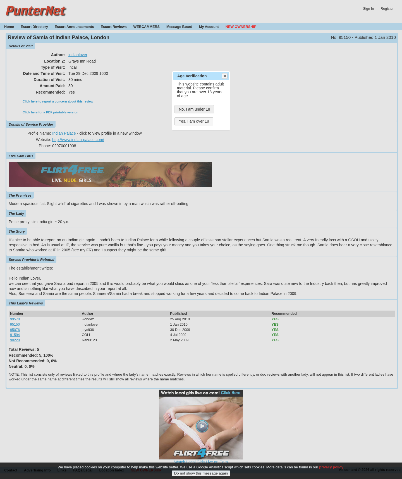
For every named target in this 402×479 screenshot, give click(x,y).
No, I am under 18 (194, 109)
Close (224, 76)
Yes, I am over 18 (194, 121)
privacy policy (331, 470)
